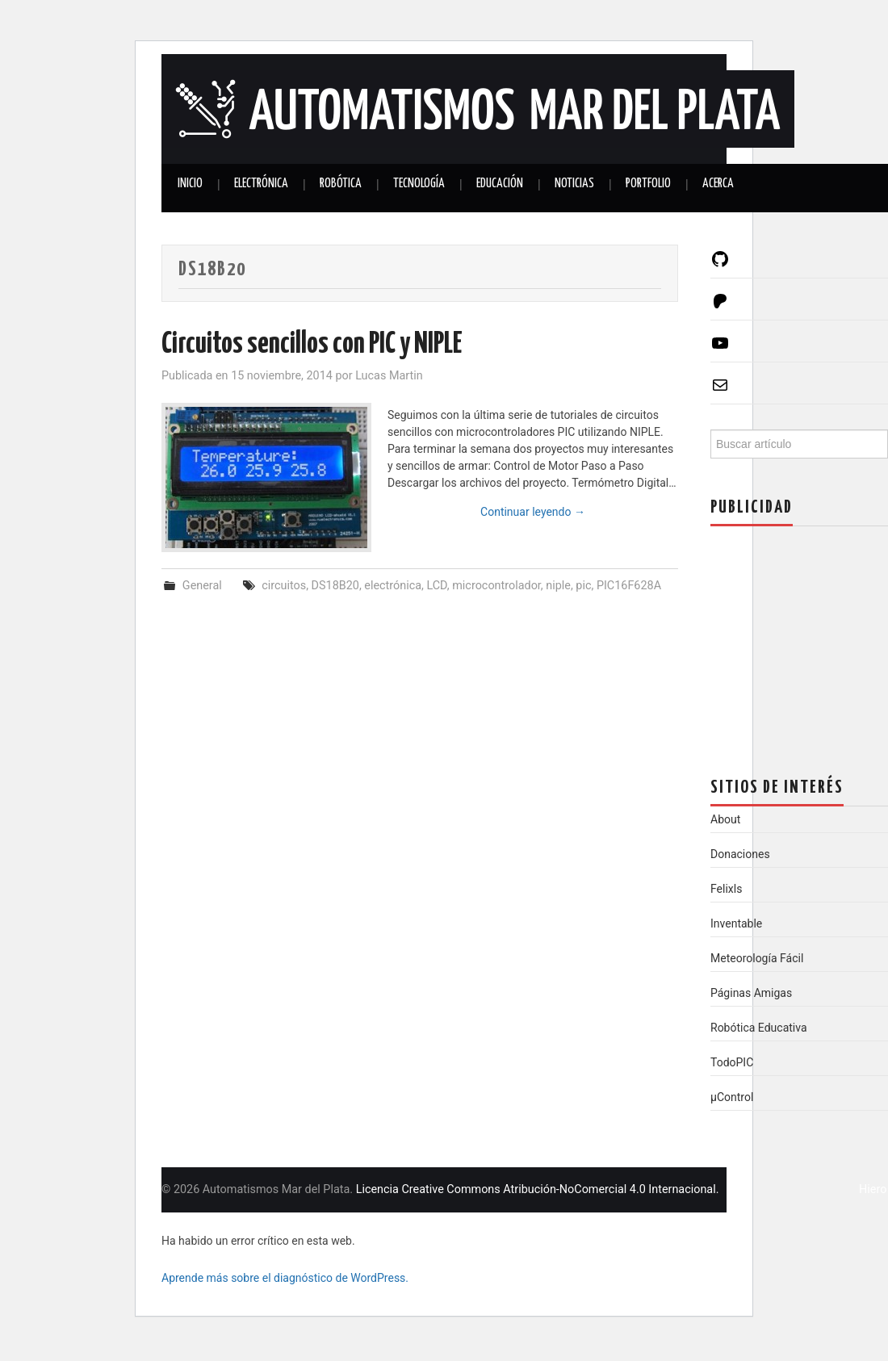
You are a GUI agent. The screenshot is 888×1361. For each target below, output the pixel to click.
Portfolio (648, 184)
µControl (731, 1097)
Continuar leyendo (532, 511)
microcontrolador (496, 586)
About (725, 819)
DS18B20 (335, 586)
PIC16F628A (629, 586)
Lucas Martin (389, 376)
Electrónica (261, 184)
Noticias (574, 184)
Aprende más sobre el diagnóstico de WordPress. (284, 1277)
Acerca (718, 184)
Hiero (872, 1189)
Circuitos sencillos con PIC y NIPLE (312, 344)
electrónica (392, 586)
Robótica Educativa (758, 1027)
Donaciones (740, 854)
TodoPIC (731, 1062)
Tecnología (419, 184)
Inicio (190, 184)
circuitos (284, 586)
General (202, 586)
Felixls (726, 888)
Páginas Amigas (751, 992)
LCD (436, 586)
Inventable (736, 923)
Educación (499, 184)
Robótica (341, 184)
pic (583, 586)
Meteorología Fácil (756, 958)
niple (558, 586)
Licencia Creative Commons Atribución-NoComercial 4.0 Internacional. (537, 1189)
